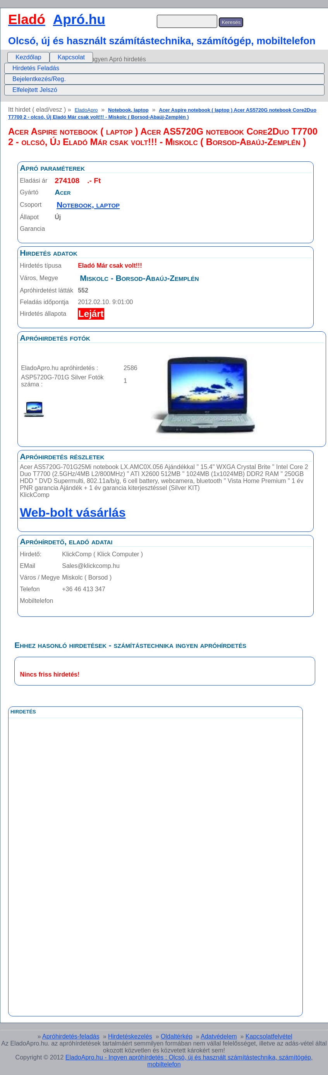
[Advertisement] (124, 892)
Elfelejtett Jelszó (34, 90)
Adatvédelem (219, 1036)
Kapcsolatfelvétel (269, 1036)
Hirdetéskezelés (130, 1036)
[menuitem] (28, 57)
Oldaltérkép (176, 1036)
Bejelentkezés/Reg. (39, 79)
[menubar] (50, 57)
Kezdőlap (28, 57)
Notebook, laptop (128, 110)
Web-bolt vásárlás (72, 512)
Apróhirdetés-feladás (71, 1036)
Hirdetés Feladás (35, 68)
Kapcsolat (71, 57)
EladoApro (86, 110)
